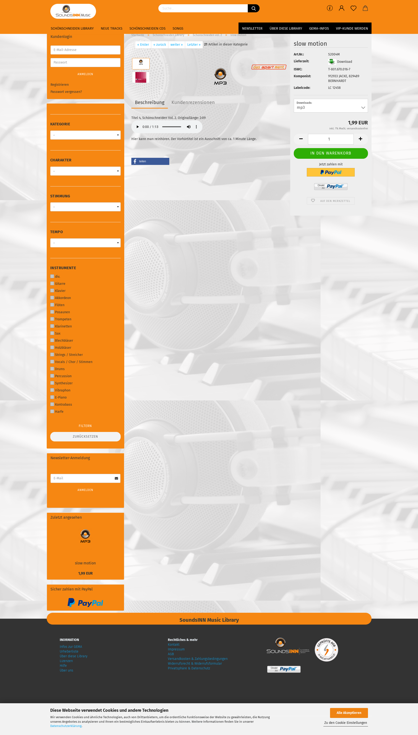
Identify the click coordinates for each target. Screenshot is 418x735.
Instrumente (63, 268)
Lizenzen (66, 661)
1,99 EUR (85, 573)
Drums (57, 369)
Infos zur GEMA (71, 647)
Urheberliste (69, 651)
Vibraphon (60, 390)
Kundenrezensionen (193, 102)
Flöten (57, 305)
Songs (178, 28)
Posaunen (60, 312)
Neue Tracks (111, 28)
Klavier (57, 291)
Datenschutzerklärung (66, 726)
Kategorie (60, 124)
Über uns (66, 670)
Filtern (85, 426)
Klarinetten (61, 326)
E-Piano (58, 397)
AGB (171, 654)
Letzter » (194, 45)
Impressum (176, 649)
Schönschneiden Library (72, 28)
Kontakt (173, 645)
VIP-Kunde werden (352, 28)
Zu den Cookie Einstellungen (345, 723)
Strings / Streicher (66, 355)
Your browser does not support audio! (166, 126)
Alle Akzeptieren (349, 713)
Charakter (61, 160)
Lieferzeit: (301, 61)
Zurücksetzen (85, 437)
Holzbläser (60, 347)
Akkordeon (60, 298)
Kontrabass (61, 404)
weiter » (176, 45)
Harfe (57, 411)
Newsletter (252, 28)
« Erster (143, 45)
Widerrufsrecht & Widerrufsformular (195, 664)
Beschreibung (149, 102)
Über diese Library (286, 28)
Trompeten (60, 319)
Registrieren (60, 85)
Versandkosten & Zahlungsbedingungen (198, 659)
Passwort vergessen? (66, 92)
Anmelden (85, 74)
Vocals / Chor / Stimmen (71, 362)
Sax (55, 333)
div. (55, 276)
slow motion (85, 563)
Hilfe (63, 666)
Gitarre (57, 283)
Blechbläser (61, 340)
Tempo (56, 232)
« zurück (159, 45)
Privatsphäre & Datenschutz (189, 668)
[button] (150, 161)
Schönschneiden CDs (147, 28)
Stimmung (60, 196)
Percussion (61, 376)
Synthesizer (61, 383)
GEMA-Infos (319, 28)
